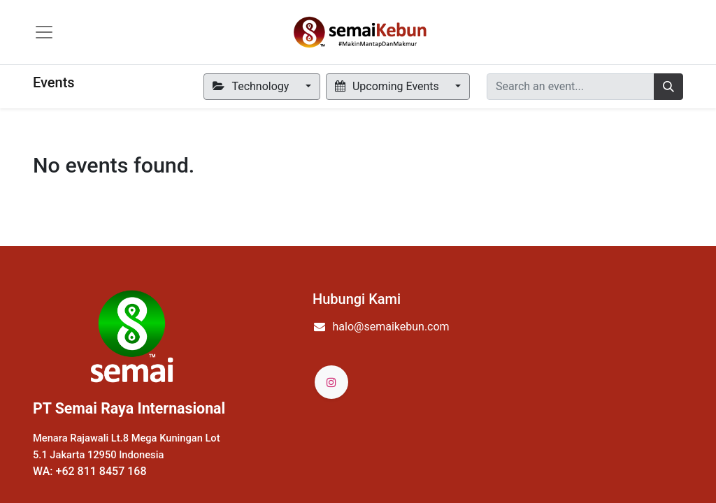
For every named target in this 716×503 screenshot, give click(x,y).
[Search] (668, 86)
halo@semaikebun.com (391, 326)
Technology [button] (252, 86)
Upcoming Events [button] (388, 86)
